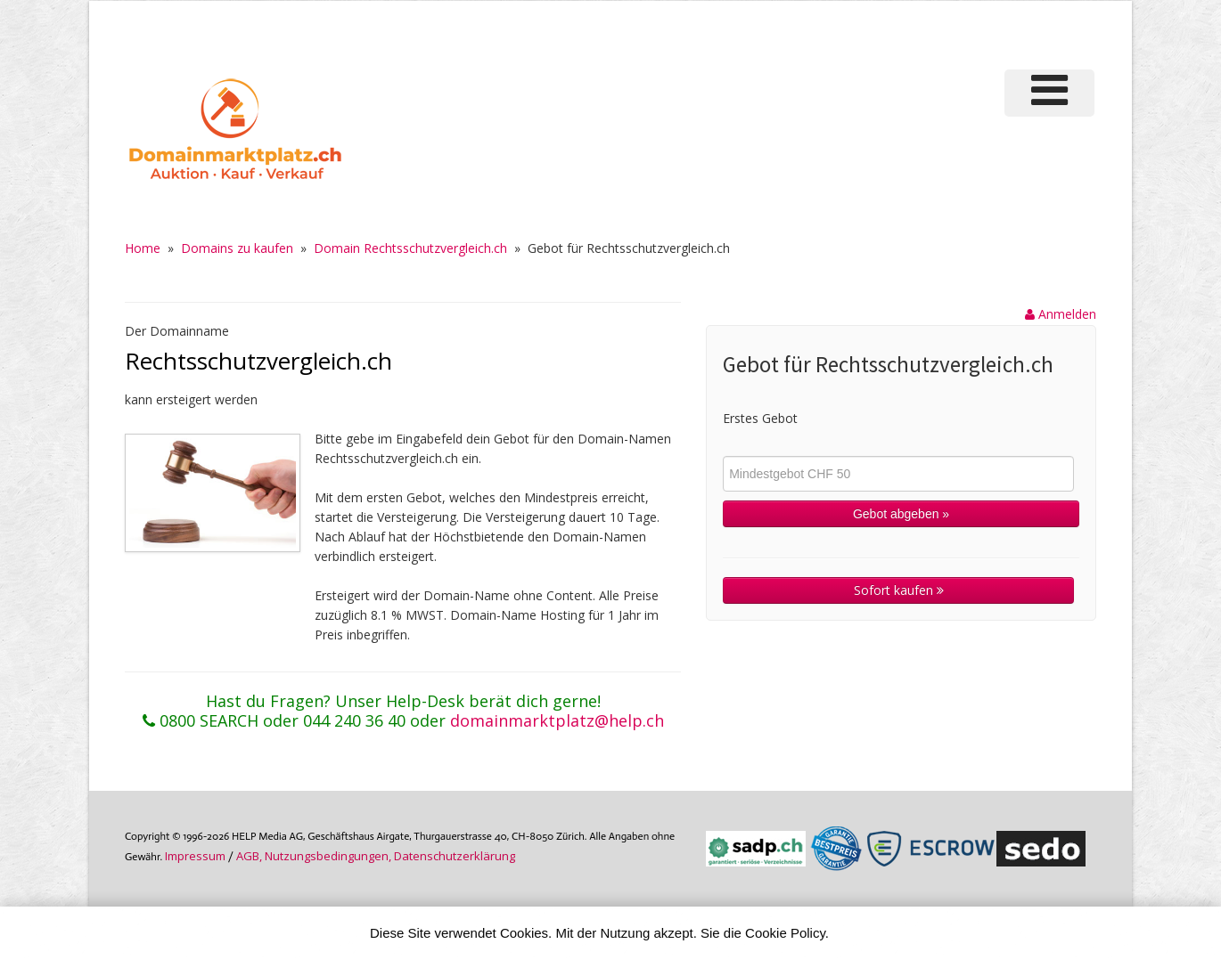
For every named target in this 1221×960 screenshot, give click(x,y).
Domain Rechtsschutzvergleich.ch (410, 248)
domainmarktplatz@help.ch (557, 720)
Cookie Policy (785, 932)
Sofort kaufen (899, 590)
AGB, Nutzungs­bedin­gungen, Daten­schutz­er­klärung (375, 856)
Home (142, 248)
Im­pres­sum (195, 856)
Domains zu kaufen (237, 248)
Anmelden (1060, 313)
